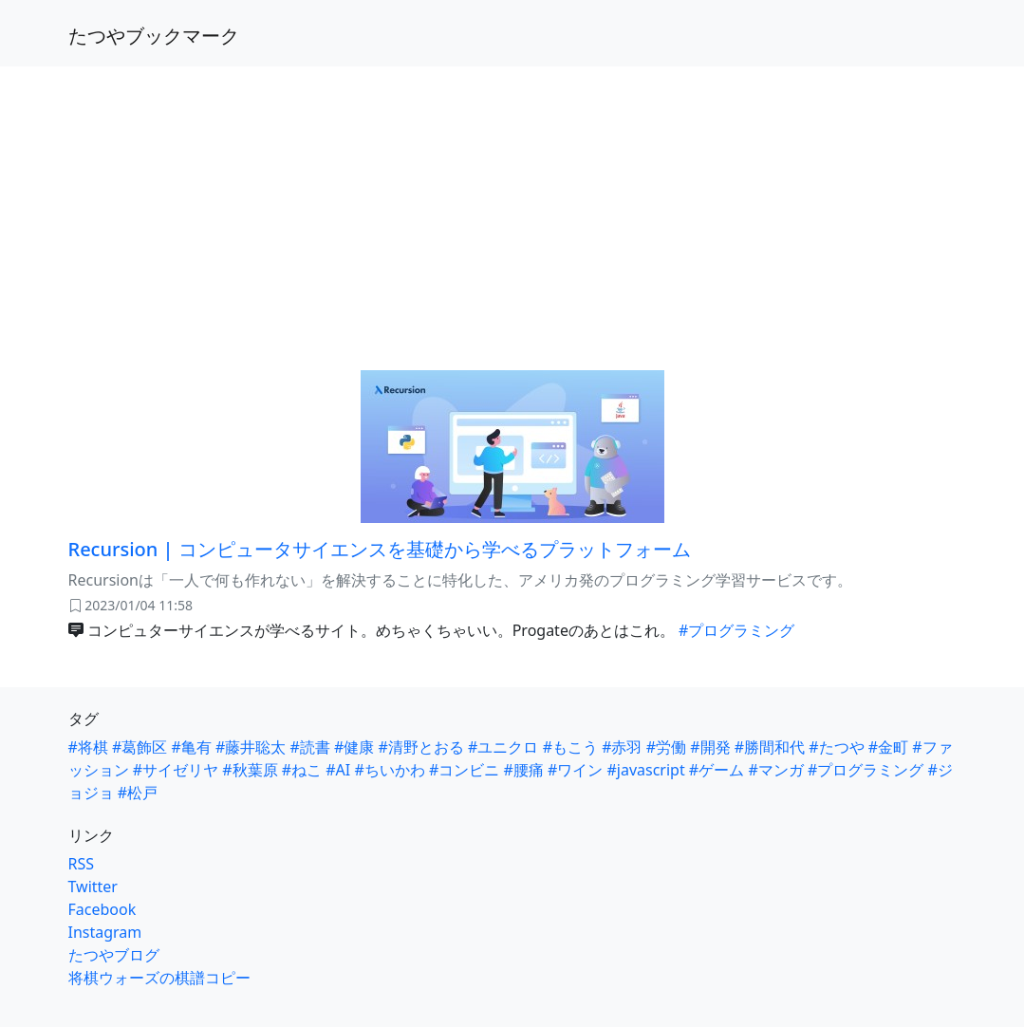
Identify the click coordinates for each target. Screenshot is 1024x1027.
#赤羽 (622, 747)
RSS (81, 863)
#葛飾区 (139, 747)
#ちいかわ (389, 769)
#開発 (710, 747)
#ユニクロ (503, 747)
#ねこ (302, 769)
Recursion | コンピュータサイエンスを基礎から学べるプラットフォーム (379, 549)
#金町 (888, 747)
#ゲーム (716, 769)
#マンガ (775, 769)
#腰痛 (523, 769)
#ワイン (575, 769)
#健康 (354, 747)
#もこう (570, 747)
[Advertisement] (512, 207)
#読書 (310, 747)
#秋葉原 (249, 769)
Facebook (102, 909)
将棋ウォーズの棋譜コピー (159, 977)
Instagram (105, 932)
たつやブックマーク (153, 35)
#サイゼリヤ (175, 769)
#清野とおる (421, 747)
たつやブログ (113, 954)
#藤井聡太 (250, 747)
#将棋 (88, 747)
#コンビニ (464, 769)
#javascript (645, 769)
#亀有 (192, 747)
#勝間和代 (770, 747)
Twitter (93, 886)
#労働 (666, 747)
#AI (338, 769)
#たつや (836, 747)
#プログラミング (736, 630)
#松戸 (138, 792)
